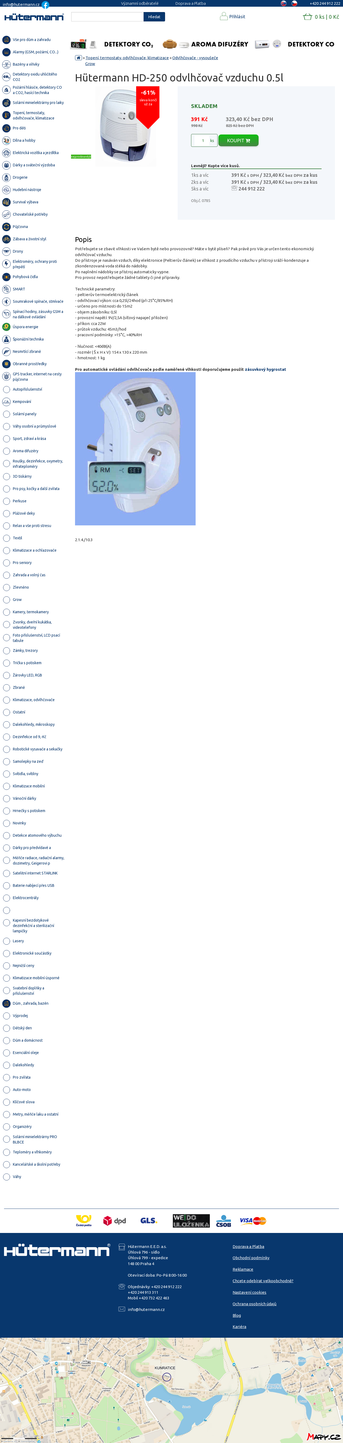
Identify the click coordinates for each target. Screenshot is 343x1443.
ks (204, 140)
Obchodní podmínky (251, 1257)
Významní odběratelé (140, 3)
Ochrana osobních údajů (255, 1304)
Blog (237, 1315)
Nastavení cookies (249, 1292)
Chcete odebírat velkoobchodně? (263, 1280)
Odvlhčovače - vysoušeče (195, 57)
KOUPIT (238, 140)
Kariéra (239, 1326)
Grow (90, 63)
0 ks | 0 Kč (327, 17)
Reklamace (243, 1269)
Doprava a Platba (191, 3)
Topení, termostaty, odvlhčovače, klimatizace (127, 57)
